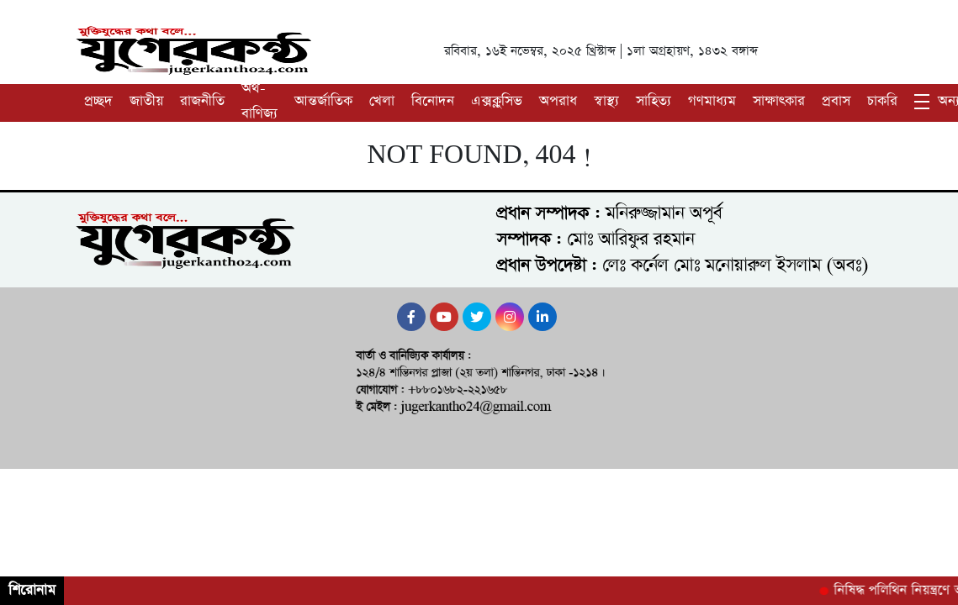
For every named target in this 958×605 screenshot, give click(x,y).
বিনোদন (432, 101)
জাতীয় (146, 101)
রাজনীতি (202, 101)
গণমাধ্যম (712, 101)
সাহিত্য (653, 101)
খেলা (381, 101)
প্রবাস (836, 101)
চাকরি (882, 101)
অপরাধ (558, 101)
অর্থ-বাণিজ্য (259, 101)
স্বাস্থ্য (606, 101)
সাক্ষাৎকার (779, 101)
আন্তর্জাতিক (323, 101)
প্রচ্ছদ (98, 101)
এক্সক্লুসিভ (496, 101)
